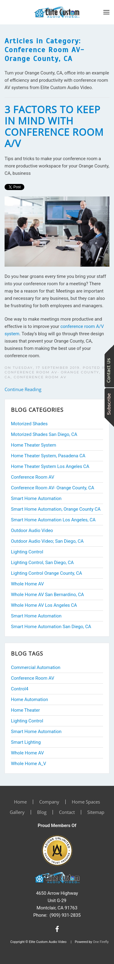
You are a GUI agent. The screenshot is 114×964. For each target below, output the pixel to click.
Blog (42, 812)
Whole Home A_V (28, 763)
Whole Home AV (27, 753)
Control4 (19, 689)
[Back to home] (57, 12)
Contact (67, 812)
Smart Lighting (26, 742)
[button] (106, 12)
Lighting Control (27, 721)
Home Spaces (86, 802)
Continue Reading (23, 389)
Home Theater (25, 710)
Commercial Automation (35, 667)
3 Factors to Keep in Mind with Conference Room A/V (54, 126)
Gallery (17, 812)
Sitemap (95, 812)
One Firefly (101, 942)
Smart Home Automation (36, 731)
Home (20, 802)
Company (49, 802)
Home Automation (29, 699)
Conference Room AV (40, 377)
